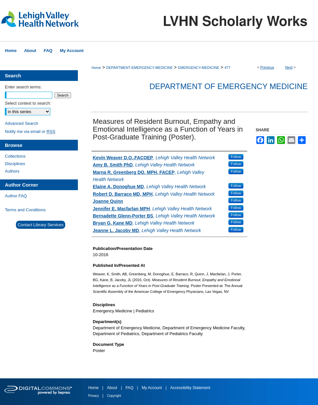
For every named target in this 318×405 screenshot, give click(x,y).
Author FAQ (16, 195)
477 (227, 68)
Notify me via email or (30, 131)
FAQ (130, 387)
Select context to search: (28, 103)
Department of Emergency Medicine (228, 86)
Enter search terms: (23, 87)
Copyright (114, 396)
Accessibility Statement (190, 387)
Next (289, 67)
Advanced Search (21, 123)
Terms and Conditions (25, 209)
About (112, 387)
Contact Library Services (41, 224)
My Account (152, 387)
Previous (267, 67)
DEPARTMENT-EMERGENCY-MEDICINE (139, 68)
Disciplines (15, 163)
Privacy (94, 396)
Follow (236, 157)
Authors (12, 171)
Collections (15, 156)
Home (96, 68)
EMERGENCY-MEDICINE (198, 68)
